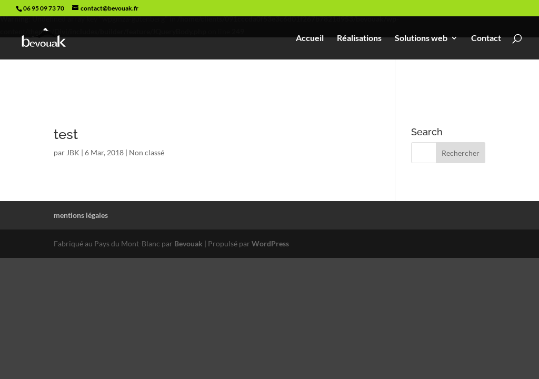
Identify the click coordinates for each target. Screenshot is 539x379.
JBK (72, 152)
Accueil (310, 38)
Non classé (146, 152)
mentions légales (81, 215)
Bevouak (188, 243)
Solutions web (421, 38)
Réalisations (359, 38)
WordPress (270, 243)
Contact (486, 38)
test (66, 134)
